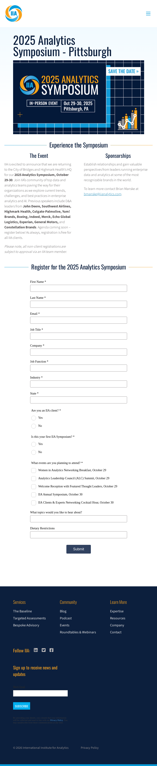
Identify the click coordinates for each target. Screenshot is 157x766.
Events (64, 625)
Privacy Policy (90, 748)
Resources (117, 618)
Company (117, 625)
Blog (63, 611)
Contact (115, 632)
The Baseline (22, 611)
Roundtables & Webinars (78, 632)
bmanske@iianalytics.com (102, 194)
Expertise (117, 611)
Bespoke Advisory (26, 625)
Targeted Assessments (29, 618)
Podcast (66, 618)
